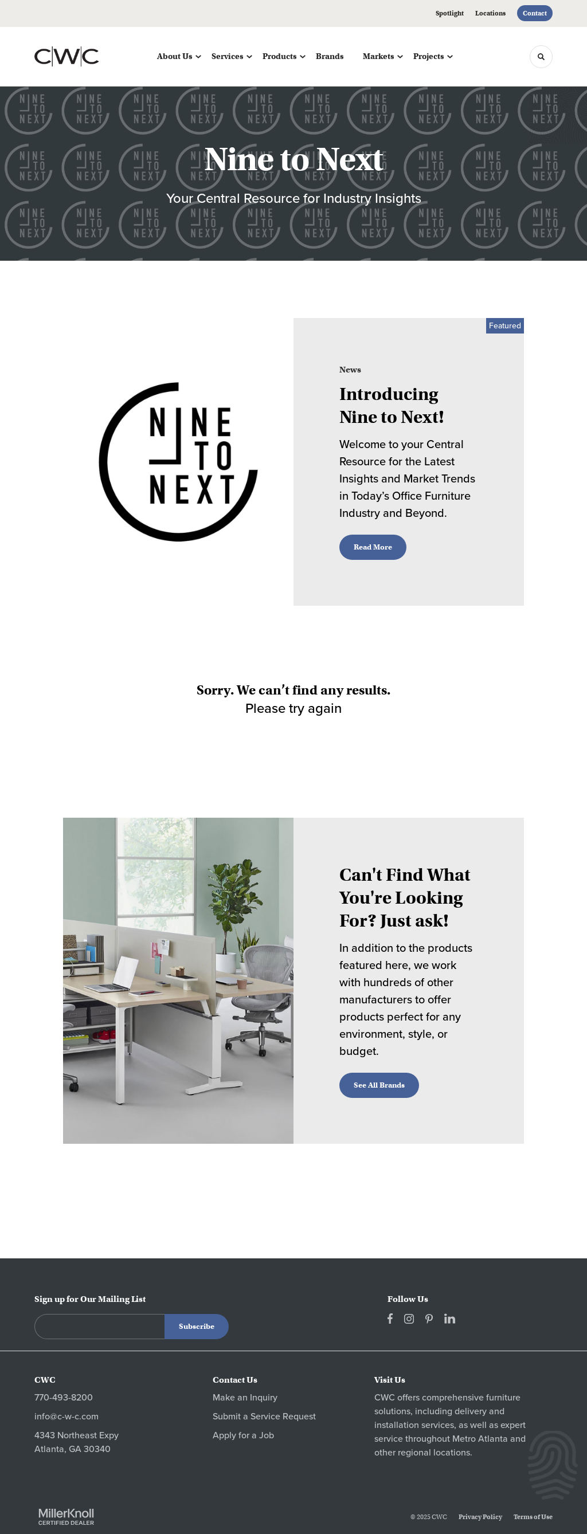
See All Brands (379, 1085)
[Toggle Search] (541, 56)
